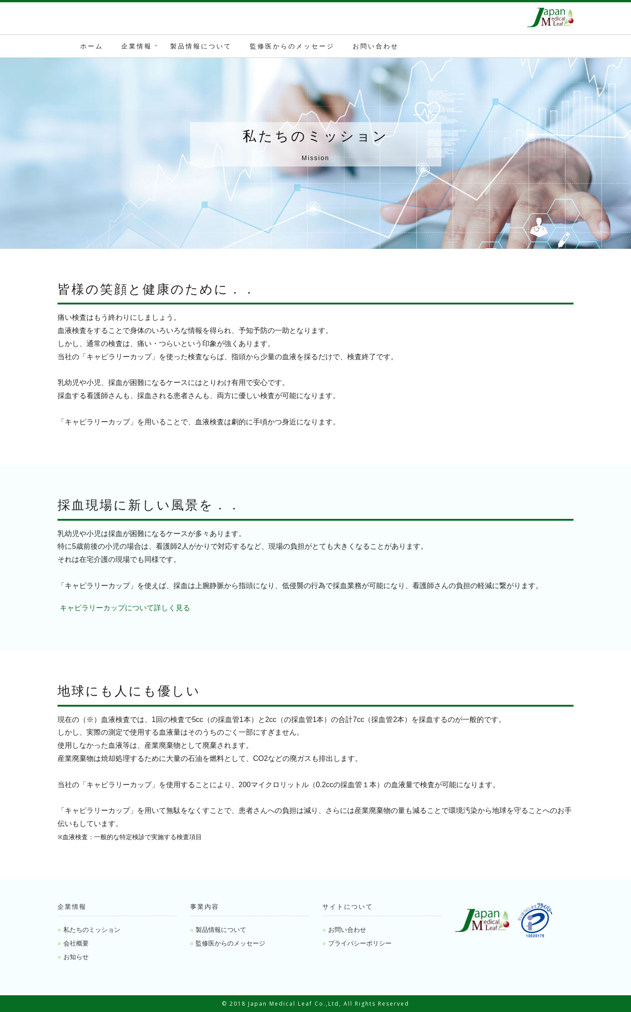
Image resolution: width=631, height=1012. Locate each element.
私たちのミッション (91, 929)
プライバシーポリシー (360, 943)
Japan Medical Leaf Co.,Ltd (293, 1003)
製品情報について (201, 46)
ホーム (91, 46)
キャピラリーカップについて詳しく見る (123, 608)
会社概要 (76, 943)
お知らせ (76, 956)
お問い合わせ (376, 46)
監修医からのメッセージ (292, 46)
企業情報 (136, 46)
